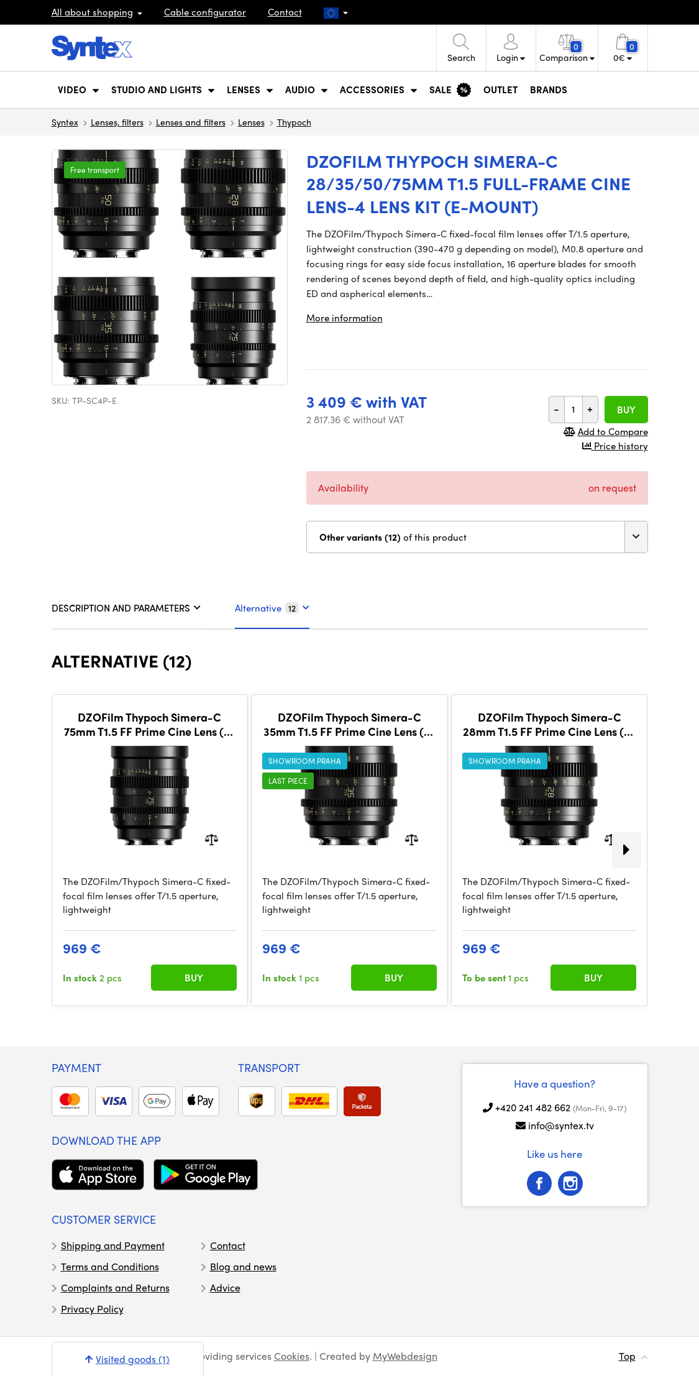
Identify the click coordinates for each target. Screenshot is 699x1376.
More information (344, 317)
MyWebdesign (405, 1356)
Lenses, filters (117, 122)
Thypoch (294, 122)
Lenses (251, 122)
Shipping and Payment (113, 1245)
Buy (626, 409)
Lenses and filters (191, 122)
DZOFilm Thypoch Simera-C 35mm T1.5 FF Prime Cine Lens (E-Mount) (349, 724)
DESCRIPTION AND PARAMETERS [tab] (126, 608)
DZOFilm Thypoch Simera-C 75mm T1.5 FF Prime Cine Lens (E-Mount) (149, 724)
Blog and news (243, 1266)
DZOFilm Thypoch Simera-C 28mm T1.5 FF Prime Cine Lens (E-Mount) (549, 724)
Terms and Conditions (110, 1266)
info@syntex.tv (561, 1125)
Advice (225, 1287)
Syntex (65, 122)
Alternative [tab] (272, 608)
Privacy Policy (92, 1308)
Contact (285, 12)
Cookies (291, 1356)
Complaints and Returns (115, 1287)
